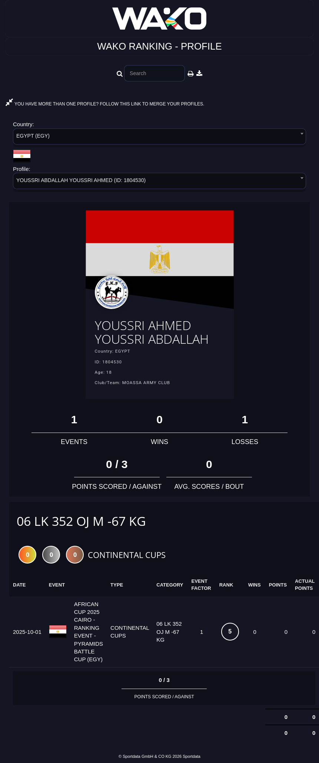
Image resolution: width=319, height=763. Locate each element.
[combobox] (159, 137)
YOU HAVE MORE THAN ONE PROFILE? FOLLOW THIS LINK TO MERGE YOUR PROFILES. (105, 104)
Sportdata (191, 756)
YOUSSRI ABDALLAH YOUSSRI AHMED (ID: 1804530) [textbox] (81, 180)
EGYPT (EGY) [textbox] (33, 136)
